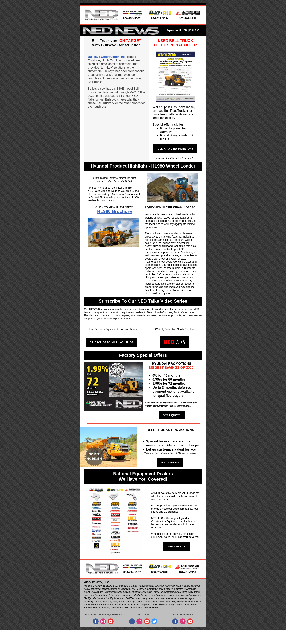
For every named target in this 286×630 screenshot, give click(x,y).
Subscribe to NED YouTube (111, 342)
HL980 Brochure (114, 211)
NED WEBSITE (177, 546)
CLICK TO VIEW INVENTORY (175, 148)
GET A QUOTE (171, 415)
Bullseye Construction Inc (106, 56)
